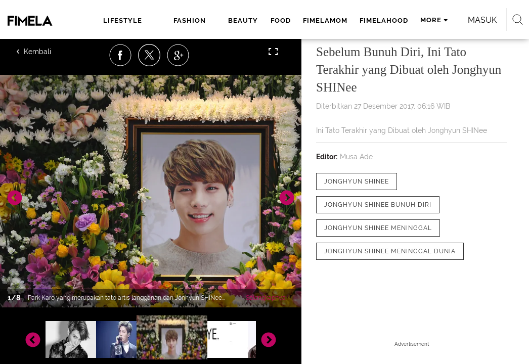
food (248, 20)
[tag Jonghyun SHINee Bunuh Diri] (378, 205)
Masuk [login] (93, 48)
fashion (168, 20)
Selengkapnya (266, 297)
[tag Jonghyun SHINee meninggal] (378, 228)
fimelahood (351, 20)
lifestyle (119, 20)
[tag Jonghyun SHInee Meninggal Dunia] (390, 251)
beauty (211, 20)
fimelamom (293, 20)
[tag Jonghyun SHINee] (356, 181)
